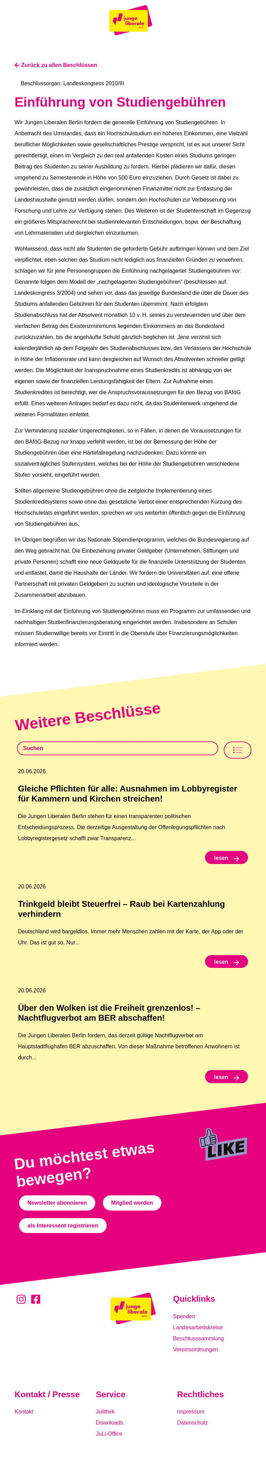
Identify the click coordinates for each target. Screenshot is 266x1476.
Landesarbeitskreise (198, 1327)
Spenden (184, 1316)
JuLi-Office (109, 1434)
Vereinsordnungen (195, 1349)
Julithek (105, 1412)
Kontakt (24, 1412)
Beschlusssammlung (198, 1338)
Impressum (190, 1412)
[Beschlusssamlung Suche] (117, 748)
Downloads (109, 1423)
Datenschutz (192, 1423)
